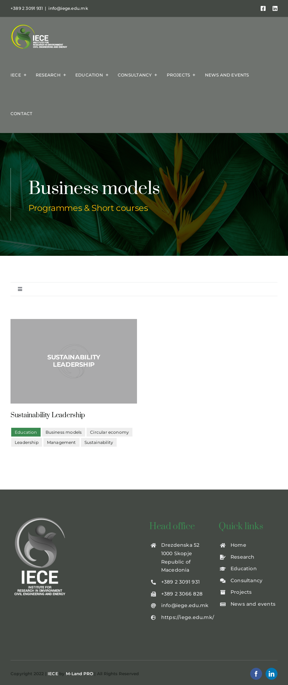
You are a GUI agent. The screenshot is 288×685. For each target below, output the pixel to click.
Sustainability (99, 442)
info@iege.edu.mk (68, 8)
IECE (53, 673)
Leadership (27, 442)
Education (244, 568)
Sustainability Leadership (48, 415)
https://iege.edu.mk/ (187, 617)
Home (238, 545)
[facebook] (256, 674)
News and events (253, 604)
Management (61, 442)
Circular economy (109, 432)
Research (243, 557)
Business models (64, 432)
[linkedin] (271, 674)
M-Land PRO (80, 673)
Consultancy (246, 580)
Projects (241, 592)
